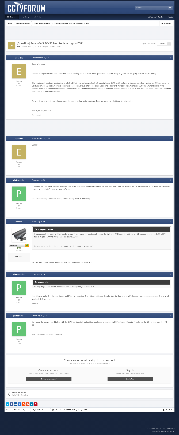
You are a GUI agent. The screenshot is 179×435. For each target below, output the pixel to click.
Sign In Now (130, 379)
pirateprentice (19, 180)
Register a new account (49, 379)
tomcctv (19, 222)
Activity (26, 17)
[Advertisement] (90, 33)
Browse (13, 17)
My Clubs (18, 257)
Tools (39, 17)
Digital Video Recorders (52, 46)
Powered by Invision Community (164, 431)
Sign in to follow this (148, 43)
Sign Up (170, 17)
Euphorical (23, 46)
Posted (40, 58)
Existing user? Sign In (156, 17)
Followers (162, 44)
